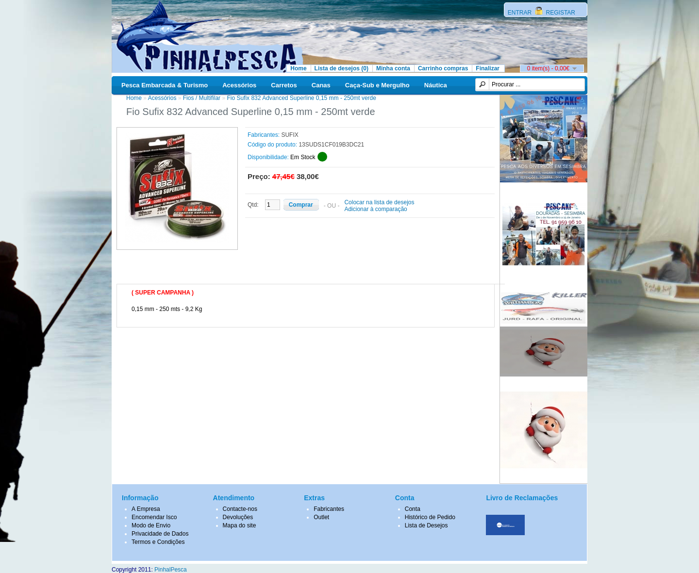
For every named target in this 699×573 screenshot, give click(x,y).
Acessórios (239, 85)
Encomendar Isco (154, 517)
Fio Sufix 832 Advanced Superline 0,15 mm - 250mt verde (301, 98)
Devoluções (238, 517)
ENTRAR (520, 12)
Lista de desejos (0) (341, 68)
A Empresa (146, 509)
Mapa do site (239, 525)
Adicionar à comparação (375, 209)
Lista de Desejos (426, 525)
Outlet (321, 517)
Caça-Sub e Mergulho (377, 85)
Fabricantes (329, 509)
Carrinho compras (443, 68)
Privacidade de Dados (160, 533)
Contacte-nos (240, 509)
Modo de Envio (151, 525)
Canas (321, 85)
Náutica (435, 85)
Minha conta (393, 68)
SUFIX (289, 134)
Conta (412, 509)
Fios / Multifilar (201, 98)
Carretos (284, 85)
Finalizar (487, 68)
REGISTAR (559, 12)
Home (298, 68)
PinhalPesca (170, 569)
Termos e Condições (158, 542)
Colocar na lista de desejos (379, 202)
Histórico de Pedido (430, 517)
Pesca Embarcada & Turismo (164, 85)
